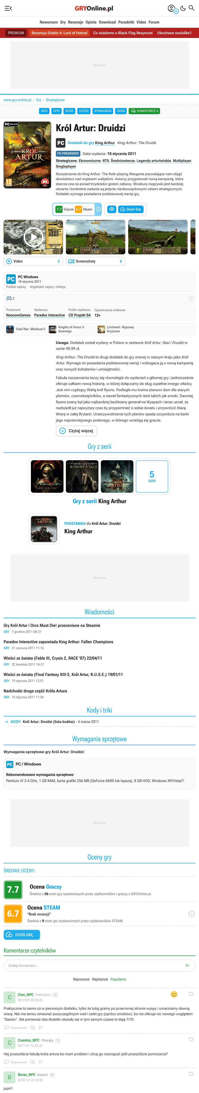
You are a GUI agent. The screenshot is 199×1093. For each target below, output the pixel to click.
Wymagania (103, 111)
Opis (56, 111)
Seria (121, 111)
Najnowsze (81, 979)
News (69, 111)
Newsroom (49, 22)
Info (44, 111)
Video (141, 22)
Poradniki (126, 22)
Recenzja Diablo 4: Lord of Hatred (59, 33)
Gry (63, 22)
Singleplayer (66, 166)
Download (107, 22)
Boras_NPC (26, 1075)
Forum (154, 22)
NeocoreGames (18, 315)
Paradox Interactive (49, 315)
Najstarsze (100, 979)
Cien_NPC (26, 995)
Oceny (84, 111)
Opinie (91, 22)
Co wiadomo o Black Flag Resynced (123, 33)
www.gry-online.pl (17, 100)
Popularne (118, 979)
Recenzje (75, 22)
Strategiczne (55, 100)
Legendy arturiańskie (154, 161)
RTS (106, 161)
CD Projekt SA (79, 315)
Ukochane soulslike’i (174, 33)
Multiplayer (182, 161)
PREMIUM (16, 33)
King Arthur (105, 143)
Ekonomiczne (90, 161)
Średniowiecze (123, 161)
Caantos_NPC (28, 1040)
